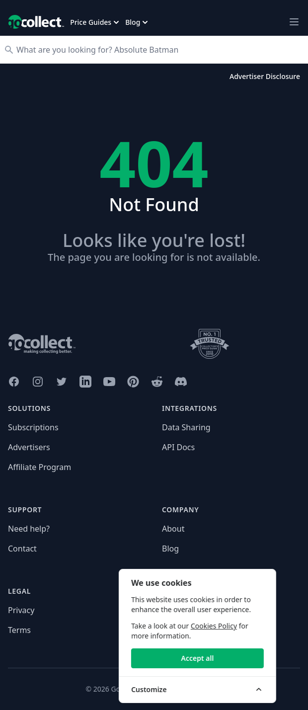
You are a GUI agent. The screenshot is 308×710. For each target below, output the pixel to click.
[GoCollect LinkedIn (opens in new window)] (85, 382)
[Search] (159, 50)
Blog (170, 548)
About (173, 528)
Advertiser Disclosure (265, 76)
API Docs (178, 447)
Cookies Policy (235, 626)
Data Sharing (186, 427)
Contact (22, 548)
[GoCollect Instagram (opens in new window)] (38, 382)
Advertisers (29, 447)
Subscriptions (33, 427)
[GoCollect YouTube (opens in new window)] (109, 382)
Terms (19, 630)
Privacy (21, 610)
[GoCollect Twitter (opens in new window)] (62, 382)
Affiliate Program (39, 467)
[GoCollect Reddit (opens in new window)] (157, 382)
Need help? (29, 528)
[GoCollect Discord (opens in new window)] (181, 382)
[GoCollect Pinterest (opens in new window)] (133, 382)
